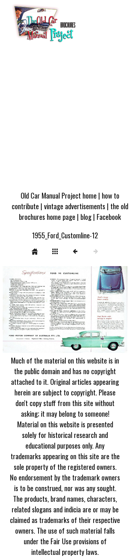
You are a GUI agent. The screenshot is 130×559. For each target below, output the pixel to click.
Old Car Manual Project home (59, 195)
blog (85, 216)
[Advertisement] (64, 119)
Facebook (109, 216)
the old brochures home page (73, 211)
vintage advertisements (74, 206)
